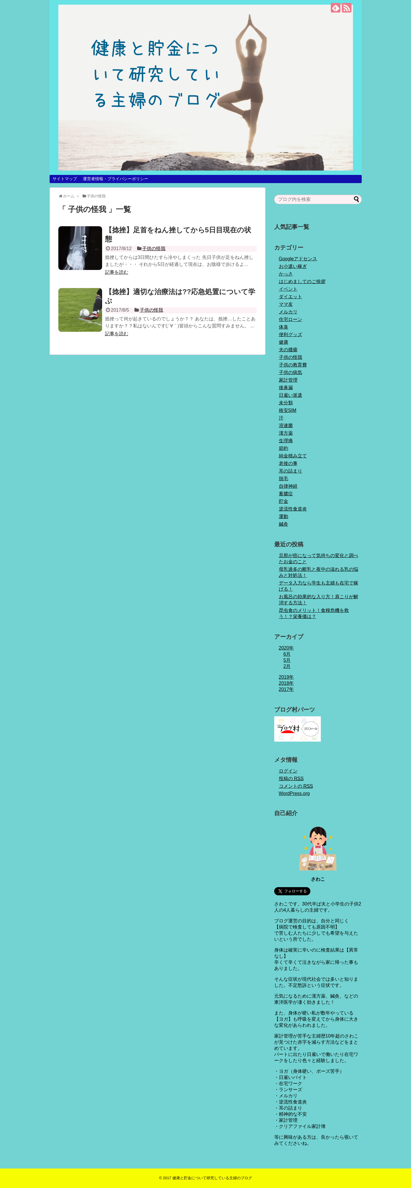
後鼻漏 (286, 387)
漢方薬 (286, 433)
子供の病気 (290, 372)
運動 (283, 516)
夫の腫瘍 (288, 349)
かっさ (286, 273)
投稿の (291, 778)
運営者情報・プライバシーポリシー (115, 178)
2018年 (286, 683)
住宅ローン (290, 319)
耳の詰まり (290, 470)
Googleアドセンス (298, 258)
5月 (287, 660)
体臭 (283, 326)
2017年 (286, 689)
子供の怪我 (153, 248)
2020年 (286, 647)
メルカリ (288, 311)
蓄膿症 (286, 493)
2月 (287, 666)
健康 (283, 342)
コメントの (296, 786)
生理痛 (286, 440)
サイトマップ (65, 178)
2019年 (286, 677)
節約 (283, 448)
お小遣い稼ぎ (293, 266)
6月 (287, 654)
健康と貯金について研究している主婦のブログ (212, 1178)
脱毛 (283, 478)
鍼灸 (283, 524)
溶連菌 (286, 425)
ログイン (288, 770)
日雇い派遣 (290, 395)
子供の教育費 (293, 364)
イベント (288, 289)
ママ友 (286, 304)
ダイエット (290, 296)
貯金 (283, 501)
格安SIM (287, 410)
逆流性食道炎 (293, 508)
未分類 (286, 402)
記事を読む (116, 272)
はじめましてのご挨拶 (302, 281)
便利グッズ (290, 334)
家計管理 (288, 380)
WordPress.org (294, 793)
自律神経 (288, 486)
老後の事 (288, 463)
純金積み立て (293, 455)
